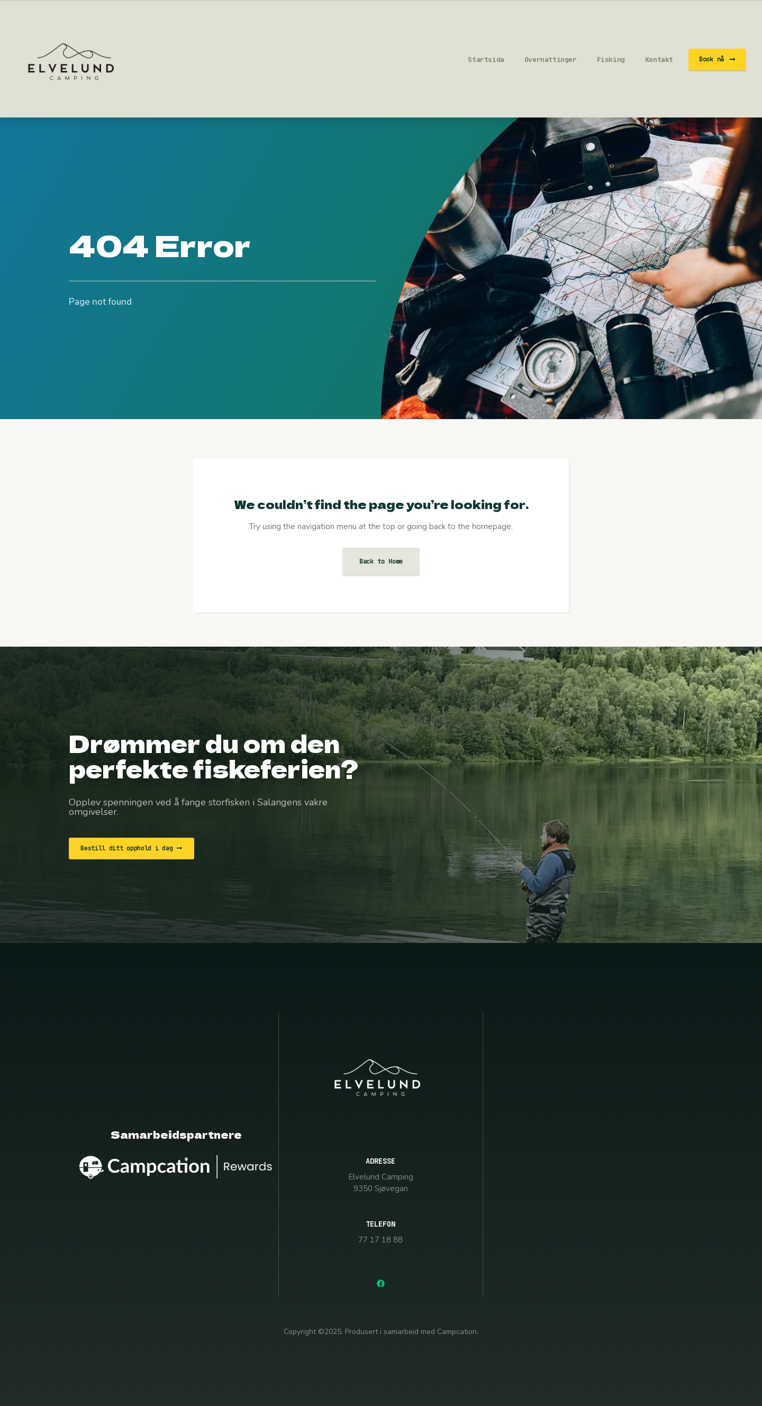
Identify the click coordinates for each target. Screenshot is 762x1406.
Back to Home (381, 561)
